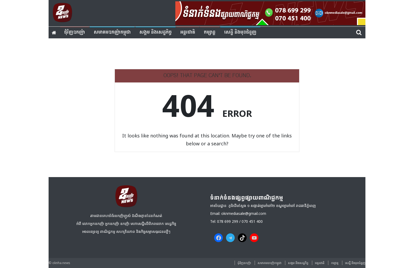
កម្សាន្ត (209, 32)
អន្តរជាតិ (187, 32)
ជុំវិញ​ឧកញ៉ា (74, 32)
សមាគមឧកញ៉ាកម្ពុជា (112, 32)
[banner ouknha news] (270, 12)
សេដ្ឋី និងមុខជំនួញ (240, 32)
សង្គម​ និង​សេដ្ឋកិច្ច (155, 32)
